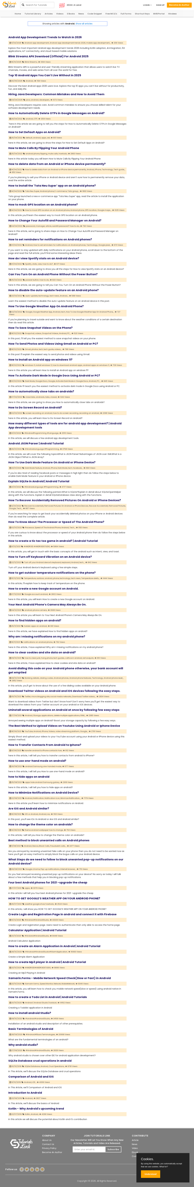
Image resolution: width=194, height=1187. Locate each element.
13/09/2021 (15, 750)
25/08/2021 (15, 782)
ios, (48, 814)
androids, (40, 397)
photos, (35, 349)
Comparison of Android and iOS (31, 1076)
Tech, (19, 508)
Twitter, (28, 696)
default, (29, 137)
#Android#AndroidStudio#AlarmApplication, (46, 951)
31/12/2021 (15, 546)
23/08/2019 (15, 1098)
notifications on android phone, (38, 642)
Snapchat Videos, (50, 333)
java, (28, 100)
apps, (44, 137)
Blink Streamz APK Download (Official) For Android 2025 (48, 56)
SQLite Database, (32, 1066)
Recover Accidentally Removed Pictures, (107, 506)
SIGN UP (160, 5)
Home (18, 13)
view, (40, 264)
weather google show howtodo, (39, 904)
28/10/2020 (15, 951)
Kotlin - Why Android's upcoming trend (36, 1108)
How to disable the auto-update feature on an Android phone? (53, 290)
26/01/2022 (15, 449)
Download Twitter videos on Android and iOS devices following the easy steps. (64, 691)
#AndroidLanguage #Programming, (42, 449)
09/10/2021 (15, 658)
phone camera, (40, 610)
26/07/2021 (15, 904)
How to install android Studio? (29, 1013)
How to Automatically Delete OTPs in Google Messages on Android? (56, 113)
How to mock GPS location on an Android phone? (43, 204)
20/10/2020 (15, 1002)
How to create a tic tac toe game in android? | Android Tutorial (53, 541)
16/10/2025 (15, 62)
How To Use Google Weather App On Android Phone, (89, 312)
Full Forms (126, 13)
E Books (71, 13)
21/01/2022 (15, 487)
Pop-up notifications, (50, 869)
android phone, (33, 153)
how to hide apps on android (28, 777)
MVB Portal (159, 13)
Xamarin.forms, (32, 983)
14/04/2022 (15, 169)
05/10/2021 (15, 696)
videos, (38, 333)
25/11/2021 (15, 626)
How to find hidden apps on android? (34, 620)
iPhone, (98, 169)
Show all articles (84, 23)
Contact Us (48, 1144)
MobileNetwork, (68, 983)
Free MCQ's (111, 13)
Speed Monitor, (46, 983)
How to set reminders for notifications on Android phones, (59, 245)
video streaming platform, (68, 731)
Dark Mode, (30, 381)
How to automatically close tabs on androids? (41, 391)
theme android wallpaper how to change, (44, 830)
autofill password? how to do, (65, 226)
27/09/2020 (16, 1050)
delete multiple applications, (67, 715)
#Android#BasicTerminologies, (40, 1034)
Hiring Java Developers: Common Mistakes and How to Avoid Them (56, 94)
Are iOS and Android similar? (28, 808)
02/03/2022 (16, 312)
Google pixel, (104, 245)
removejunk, (88, 658)
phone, (56, 578)
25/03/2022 (16, 280)
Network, (57, 983)
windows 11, (30, 365)
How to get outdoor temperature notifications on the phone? (52, 573)
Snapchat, (30, 333)
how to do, (44, 280)
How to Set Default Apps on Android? (34, 132)
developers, (44, 100)
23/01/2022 (15, 468)
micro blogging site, (40, 696)
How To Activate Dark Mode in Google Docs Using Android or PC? (54, 375)
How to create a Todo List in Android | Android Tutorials (47, 997)
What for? (163, 1166)
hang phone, (47, 658)
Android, (29, 81)
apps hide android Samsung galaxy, (42, 782)
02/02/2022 (16, 413)
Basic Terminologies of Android (30, 1029)
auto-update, (31, 295)
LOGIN (147, 5)
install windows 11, (44, 365)
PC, (68, 333)
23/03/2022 (15, 295)
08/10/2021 (15, 678)
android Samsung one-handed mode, (43, 766)
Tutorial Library (33, 13)
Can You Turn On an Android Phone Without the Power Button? (53, 274)
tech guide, (49, 349)
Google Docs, (41, 381)
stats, (34, 264)
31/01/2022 (15, 433)
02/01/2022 (15, 527)
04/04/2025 (16, 100)
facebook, (77, 468)
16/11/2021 (15, 642)
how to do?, (48, 264)
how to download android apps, (68, 365)
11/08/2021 (15, 846)
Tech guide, (119, 169)
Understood (151, 1174)
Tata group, (73, 191)
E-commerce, (61, 191)
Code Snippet (94, 13)
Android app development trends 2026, (68, 43)
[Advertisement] (156, 42)
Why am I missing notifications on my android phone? (46, 636)
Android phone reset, (113, 678)
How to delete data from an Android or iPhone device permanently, (55, 169)
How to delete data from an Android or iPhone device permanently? (57, 164)
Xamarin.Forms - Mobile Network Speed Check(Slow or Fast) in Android (59, 978)
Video (135, 1148)
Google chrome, (32, 869)
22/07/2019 (15, 1114)
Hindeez (172, 13)
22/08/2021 (15, 798)
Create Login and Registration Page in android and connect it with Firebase (62, 914)
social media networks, (61, 696)
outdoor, (40, 578)
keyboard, (66, 562)
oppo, (27, 888)
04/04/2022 (16, 226)
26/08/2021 (15, 766)
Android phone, (47, 191)
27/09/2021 (15, 715)
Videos (59, 13)
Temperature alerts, (90, 578)
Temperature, (30, 578)
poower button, (32, 280)
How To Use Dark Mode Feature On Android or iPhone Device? (51, 462)
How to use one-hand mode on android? (37, 761)
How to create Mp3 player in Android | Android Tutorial (47, 962)
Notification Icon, (52, 798)
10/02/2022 (15, 381)
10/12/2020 (15, 920)
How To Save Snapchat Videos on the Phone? (40, 328)
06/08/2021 (15, 869)
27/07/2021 (15, 888)
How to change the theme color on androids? (40, 824)
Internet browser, (67, 869)
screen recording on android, (38, 413)
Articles (49, 13)
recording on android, (89, 413)
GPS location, (91, 210)
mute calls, (53, 153)
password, (30, 226)
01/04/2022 (15, 245)
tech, (63, 312)
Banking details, (32, 678)
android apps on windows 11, (96, 365)
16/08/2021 (15, 814)
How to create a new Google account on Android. (43, 588)
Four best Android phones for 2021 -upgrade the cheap (47, 882)
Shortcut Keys (142, 13)
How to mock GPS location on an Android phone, (47, 210)
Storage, (37, 715)
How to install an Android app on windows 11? (40, 359)
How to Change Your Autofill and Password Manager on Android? (54, 220)
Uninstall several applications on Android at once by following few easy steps (63, 710)
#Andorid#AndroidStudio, (37, 936)
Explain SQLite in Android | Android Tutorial (38, 481)
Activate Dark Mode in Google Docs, (72, 381)
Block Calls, (44, 846)
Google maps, (104, 210)
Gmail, (28, 349)
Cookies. (147, 1159)
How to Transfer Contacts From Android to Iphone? (44, 745)
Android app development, (37, 43)
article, (49, 226)
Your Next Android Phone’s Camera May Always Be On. (47, 604)
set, (48, 137)
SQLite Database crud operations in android (40, 1061)
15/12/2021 (15, 578)
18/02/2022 (15, 333)
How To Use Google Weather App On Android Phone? (46, 306)
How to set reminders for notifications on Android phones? (50, 239)
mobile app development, (98, 43)
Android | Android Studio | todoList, (41, 1002)
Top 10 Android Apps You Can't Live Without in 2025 (44, 75)
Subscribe (113, 1149)
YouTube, (29, 731)
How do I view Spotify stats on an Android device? (43, 258)
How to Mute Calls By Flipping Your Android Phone (43, 148)
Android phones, (61, 678)
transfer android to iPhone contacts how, (43, 750)
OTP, (36, 118)
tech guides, (59, 658)
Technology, (107, 169)
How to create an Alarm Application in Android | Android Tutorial (54, 946)
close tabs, (30, 397)
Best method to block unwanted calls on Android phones (48, 840)
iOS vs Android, (31, 814)
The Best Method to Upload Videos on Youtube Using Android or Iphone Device (64, 726)
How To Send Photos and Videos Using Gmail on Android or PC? (53, 344)
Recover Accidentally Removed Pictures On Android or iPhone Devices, (56, 506)
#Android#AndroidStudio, (37, 920)
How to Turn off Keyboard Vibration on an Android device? (50, 557)
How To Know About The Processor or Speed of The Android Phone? (56, 522)
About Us (47, 1140)
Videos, (51, 731)
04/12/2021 (15, 610)
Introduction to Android (25, 1093)
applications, (47, 715)
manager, (40, 226)
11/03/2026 (15, 43)
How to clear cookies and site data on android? (42, 652)
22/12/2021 (15, 562)
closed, (53, 397)
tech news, (54, 295)
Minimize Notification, (70, 798)
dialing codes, (46, 678)
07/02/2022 (16, 397)
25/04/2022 (16, 137)
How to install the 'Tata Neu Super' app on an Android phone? (52, 185)
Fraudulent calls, (57, 846)
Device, (35, 846)
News (81, 13)
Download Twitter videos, (83, 696)
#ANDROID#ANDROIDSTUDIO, (38, 967)
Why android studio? (23, 1045)
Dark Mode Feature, (33, 468)
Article (135, 1140)
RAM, (82, 715)
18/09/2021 (15, 731)
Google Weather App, (42, 312)
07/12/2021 (15, 594)
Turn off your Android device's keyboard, (42, 562)
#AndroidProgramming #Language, (41, 433)
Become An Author (52, 1152)
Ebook (135, 1152)
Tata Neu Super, (32, 191)
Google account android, (36, 594)
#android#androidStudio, (37, 1018)
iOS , (34, 1082)
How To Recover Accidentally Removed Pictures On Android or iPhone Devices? (64, 500)
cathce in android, (73, 658)
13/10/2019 (15, 1082)
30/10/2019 (15, 1066)
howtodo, (63, 153)
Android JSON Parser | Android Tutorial (36, 443)
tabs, (47, 397)
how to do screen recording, (66, 413)
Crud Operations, (56, 1066)
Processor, (29, 527)
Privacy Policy (49, 1148)
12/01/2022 (15, 506)
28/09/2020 (16, 1034)
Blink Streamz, (31, 62)
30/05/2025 (16, 81)
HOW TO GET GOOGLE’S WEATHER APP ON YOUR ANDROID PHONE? (54, 898)
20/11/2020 (15, 936)
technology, (43, 295)
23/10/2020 (15, 967)
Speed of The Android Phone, (48, 527)
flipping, (44, 153)
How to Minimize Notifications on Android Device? (43, 792)
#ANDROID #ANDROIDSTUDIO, (37, 546)
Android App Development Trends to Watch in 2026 (45, 37)
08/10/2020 (15, 1018)
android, (35, 100)
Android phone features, (80, 678)
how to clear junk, (33, 658)
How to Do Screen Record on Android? (35, 407)
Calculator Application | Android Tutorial (37, 930)
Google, (29, 312)
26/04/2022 (16, 118)
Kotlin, (27, 1114)
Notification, (38, 798)
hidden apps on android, (35, 626)
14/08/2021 (15, 830)
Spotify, (28, 264)
